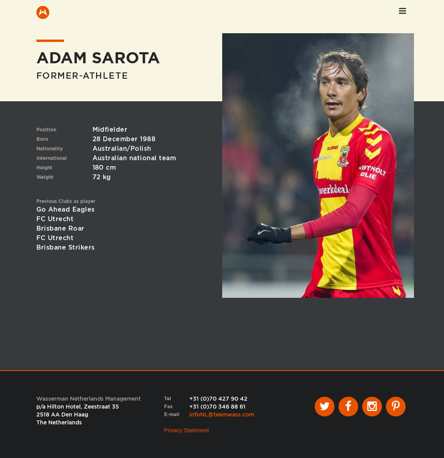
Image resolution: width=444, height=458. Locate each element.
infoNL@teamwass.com (221, 414)
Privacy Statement (186, 430)
